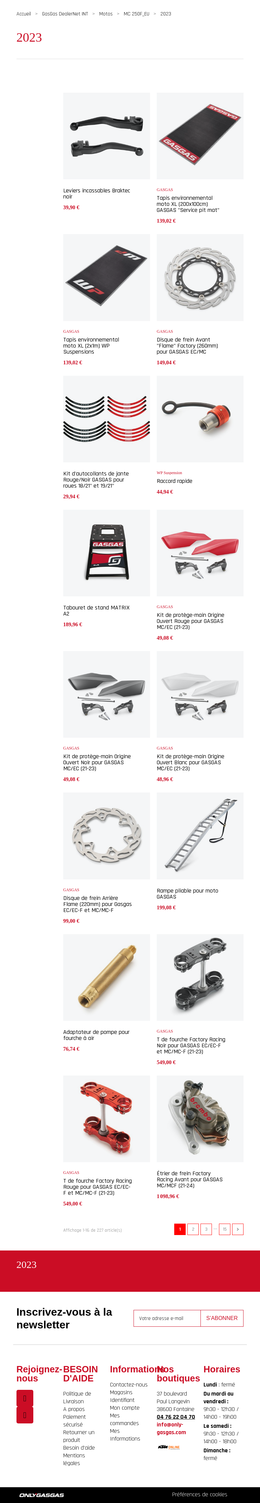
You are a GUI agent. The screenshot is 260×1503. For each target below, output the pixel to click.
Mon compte (125, 1408)
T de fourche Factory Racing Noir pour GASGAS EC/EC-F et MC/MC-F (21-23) (191, 1045)
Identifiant (122, 1400)
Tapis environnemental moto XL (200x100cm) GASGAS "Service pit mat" (188, 204)
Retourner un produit (79, 1436)
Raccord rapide (174, 481)
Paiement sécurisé (74, 1420)
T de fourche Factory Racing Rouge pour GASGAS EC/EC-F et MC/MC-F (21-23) (97, 1187)
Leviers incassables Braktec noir (96, 193)
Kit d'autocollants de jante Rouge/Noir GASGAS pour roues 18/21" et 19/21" (96, 480)
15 (225, 1229)
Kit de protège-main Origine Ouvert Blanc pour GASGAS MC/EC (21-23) (190, 762)
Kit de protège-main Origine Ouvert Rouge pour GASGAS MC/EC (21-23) (190, 621)
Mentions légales (74, 1459)
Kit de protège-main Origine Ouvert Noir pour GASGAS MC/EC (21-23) (97, 762)
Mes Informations (125, 1435)
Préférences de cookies (199, 1494)
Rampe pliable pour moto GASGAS (187, 894)
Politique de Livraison (77, 1397)
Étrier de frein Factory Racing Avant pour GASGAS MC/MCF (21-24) (190, 1179)
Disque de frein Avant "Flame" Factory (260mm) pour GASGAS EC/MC (187, 346)
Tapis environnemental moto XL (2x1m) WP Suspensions (91, 346)
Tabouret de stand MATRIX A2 (96, 611)
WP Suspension (169, 472)
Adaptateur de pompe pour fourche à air (96, 1035)
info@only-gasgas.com (171, 1428)
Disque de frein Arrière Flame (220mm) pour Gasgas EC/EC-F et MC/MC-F (97, 904)
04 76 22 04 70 (176, 1417)
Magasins (121, 1392)
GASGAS (165, 189)
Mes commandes (124, 1419)
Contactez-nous (129, 1384)
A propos (74, 1409)
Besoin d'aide (79, 1448)
